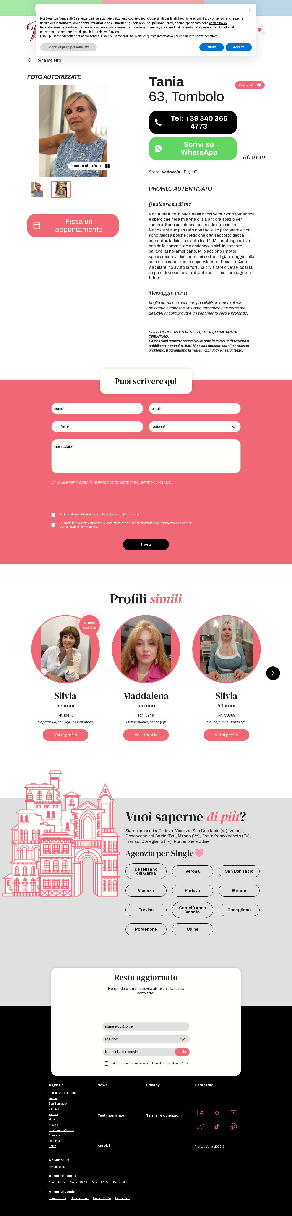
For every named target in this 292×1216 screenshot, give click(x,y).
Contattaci (204, 1085)
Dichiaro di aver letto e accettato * (99, 514)
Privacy (153, 1085)
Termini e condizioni (164, 1115)
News (102, 1085)
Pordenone (146, 929)
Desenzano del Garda (146, 871)
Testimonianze (110, 1115)
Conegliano (239, 910)
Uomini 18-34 (57, 1198)
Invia (146, 544)
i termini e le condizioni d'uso (119, 514)
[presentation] (86, 498)
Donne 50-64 (100, 1182)
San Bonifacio (239, 871)
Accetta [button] (239, 47)
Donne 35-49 (78, 1182)
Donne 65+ (120, 1182)
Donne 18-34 (57, 1182)
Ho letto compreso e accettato (150, 1063)
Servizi (103, 1146)
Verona (192, 871)
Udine (192, 929)
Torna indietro (44, 60)
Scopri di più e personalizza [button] (68, 47)
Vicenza (146, 890)
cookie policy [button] (218, 23)
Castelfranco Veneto (192, 910)
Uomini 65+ (122, 1198)
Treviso (146, 910)
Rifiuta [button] (212, 47)
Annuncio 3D (57, 1166)
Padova (192, 890)
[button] (249, 11)
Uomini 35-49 (80, 1198)
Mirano (239, 890)
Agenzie (56, 1085)
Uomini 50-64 (102, 1198)
